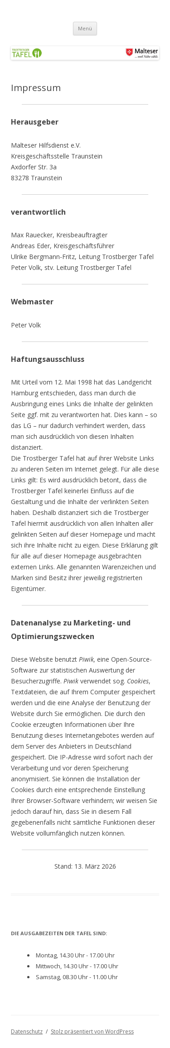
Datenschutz (27, 1031)
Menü (85, 28)
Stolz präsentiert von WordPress (92, 1031)
